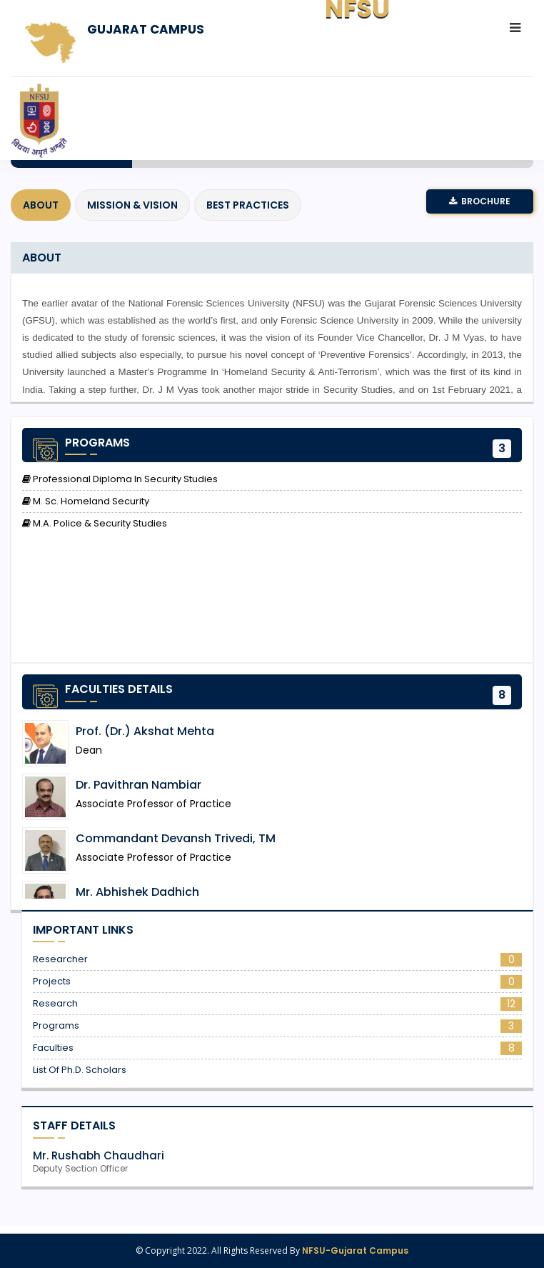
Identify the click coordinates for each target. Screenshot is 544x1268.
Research (277, 1003)
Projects (277, 981)
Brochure (479, 201)
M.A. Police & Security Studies (94, 523)
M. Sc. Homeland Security (85, 501)
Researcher (277, 959)
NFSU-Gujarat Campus (355, 1250)
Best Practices (247, 205)
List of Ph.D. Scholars (79, 1070)
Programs (277, 1025)
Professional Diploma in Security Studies (120, 479)
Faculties (277, 1048)
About (41, 205)
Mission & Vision (132, 205)
